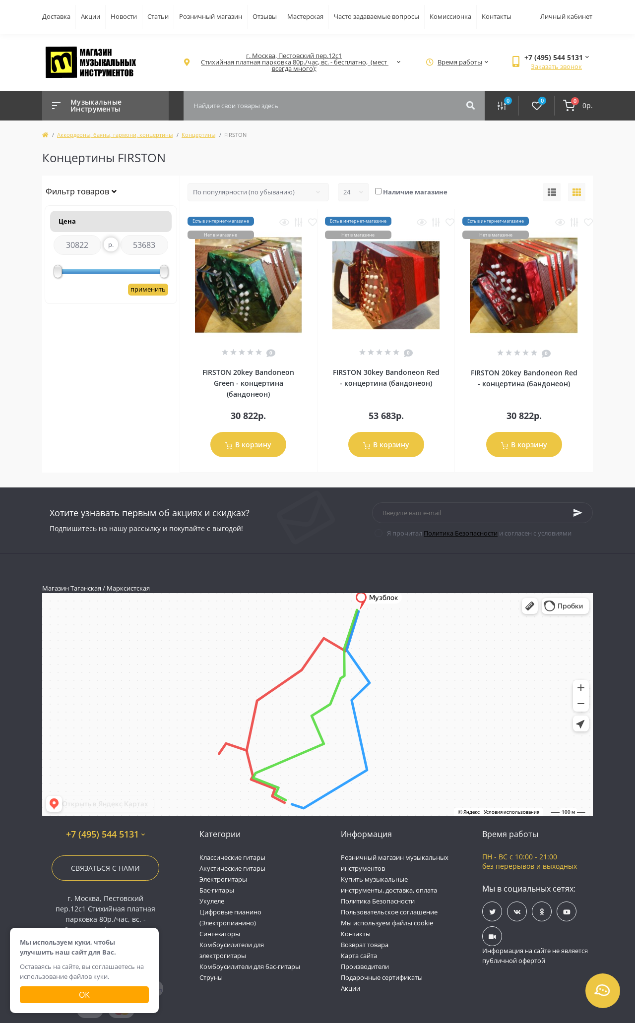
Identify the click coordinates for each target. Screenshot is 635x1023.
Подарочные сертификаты (382, 977)
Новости (124, 16)
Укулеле (211, 901)
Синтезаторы (219, 933)
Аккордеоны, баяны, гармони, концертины (115, 134)
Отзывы (265, 16)
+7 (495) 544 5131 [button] (105, 834)
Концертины (198, 134)
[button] (294, 62)
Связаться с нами (105, 868)
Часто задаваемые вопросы (376, 16)
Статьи (158, 16)
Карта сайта (359, 955)
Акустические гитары (232, 868)
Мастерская (305, 16)
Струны (211, 977)
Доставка (56, 16)
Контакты (496, 16)
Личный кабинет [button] (566, 16)
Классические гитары (232, 857)
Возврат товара (364, 944)
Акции (90, 16)
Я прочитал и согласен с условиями (479, 533)
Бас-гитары (216, 890)
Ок (84, 994)
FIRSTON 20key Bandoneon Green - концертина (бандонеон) (248, 383)
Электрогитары (223, 879)
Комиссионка (450, 16)
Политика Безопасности (461, 533)
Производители (365, 966)
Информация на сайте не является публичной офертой (535, 955)
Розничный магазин (210, 16)
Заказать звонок (556, 66)
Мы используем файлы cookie (387, 922)
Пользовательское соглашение (389, 911)
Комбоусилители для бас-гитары (249, 966)
